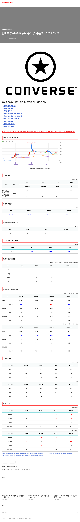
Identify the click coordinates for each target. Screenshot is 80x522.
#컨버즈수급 (36, 453)
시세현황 (8, 108)
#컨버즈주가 (16, 453)
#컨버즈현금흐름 (19, 455)
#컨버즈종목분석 (9, 453)
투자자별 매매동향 (11, 119)
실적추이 (8, 121)
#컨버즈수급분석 (43, 453)
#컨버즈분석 (26, 455)
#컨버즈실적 (57, 453)
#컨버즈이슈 (32, 455)
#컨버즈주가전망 (23, 453)
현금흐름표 (9, 126)
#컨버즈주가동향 (39, 455)
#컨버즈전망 (30, 453)
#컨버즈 (3, 453)
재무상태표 (9, 124)
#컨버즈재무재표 (5, 455)
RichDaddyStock (8, 2)
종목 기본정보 (9, 106)
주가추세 (8, 111)
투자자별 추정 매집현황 (12, 113)
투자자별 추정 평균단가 (12, 116)
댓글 (3, 505)
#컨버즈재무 (69, 453)
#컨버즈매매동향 (50, 453)
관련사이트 (4, 512)
